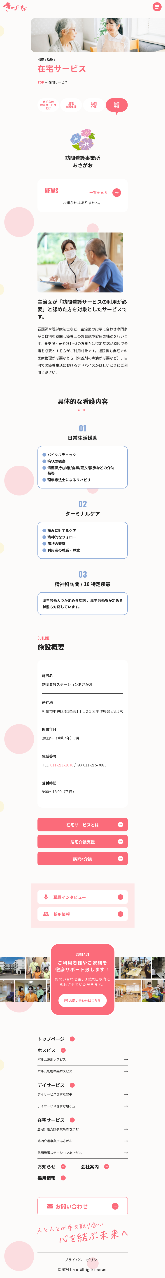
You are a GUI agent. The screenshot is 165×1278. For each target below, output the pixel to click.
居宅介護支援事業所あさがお (58, 1129)
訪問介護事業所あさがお (54, 1141)
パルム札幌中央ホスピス (54, 1071)
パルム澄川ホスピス (51, 1059)
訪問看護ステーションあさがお (59, 1152)
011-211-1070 (61, 765)
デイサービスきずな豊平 (54, 1094)
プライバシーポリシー (83, 1259)
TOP (40, 82)
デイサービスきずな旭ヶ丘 (56, 1106)
